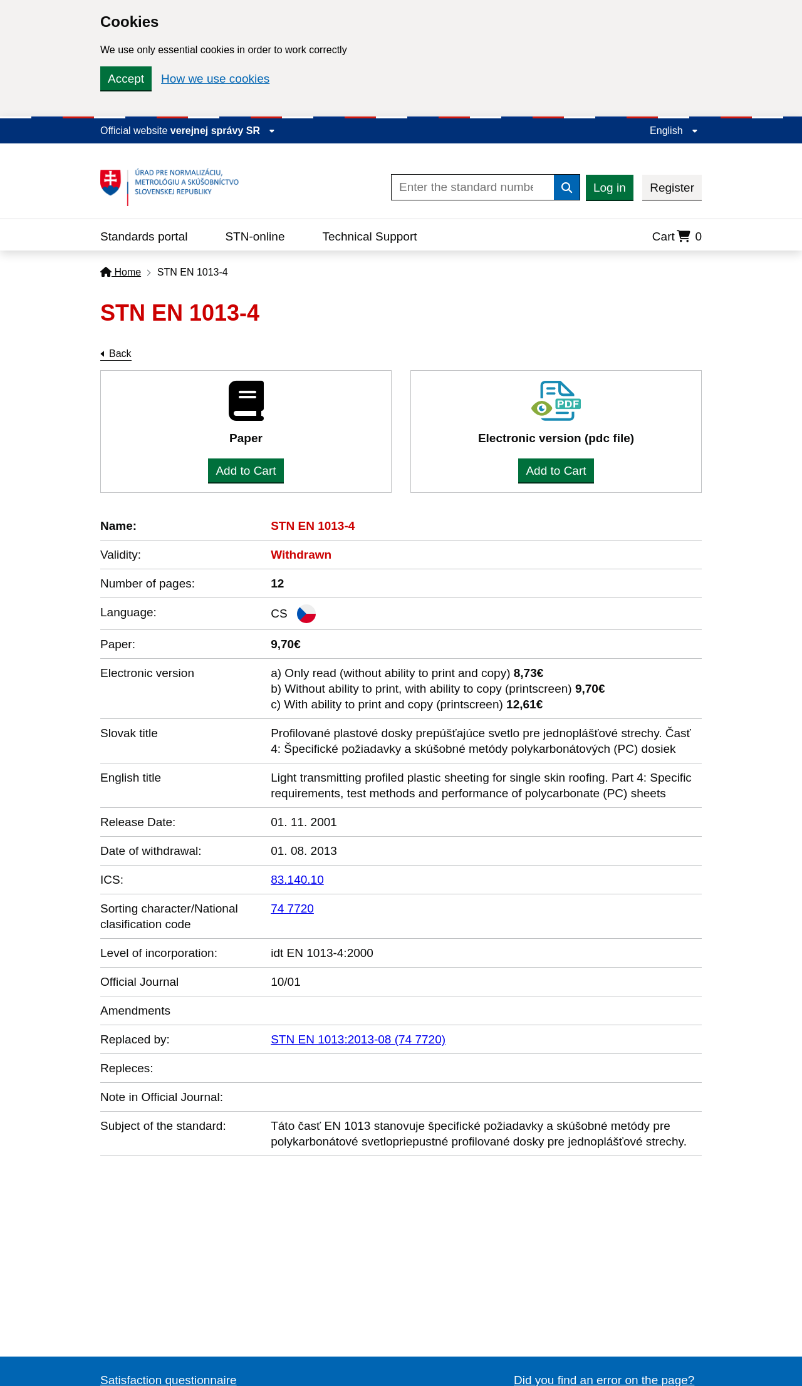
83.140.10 (297, 879)
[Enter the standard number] (473, 187)
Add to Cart (246, 470)
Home (120, 272)
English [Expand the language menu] (674, 130)
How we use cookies (215, 79)
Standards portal (143, 236)
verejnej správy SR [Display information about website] (223, 130)
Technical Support (369, 236)
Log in (609, 187)
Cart (677, 236)
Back (120, 353)
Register (672, 187)
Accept (126, 78)
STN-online (254, 236)
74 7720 (292, 908)
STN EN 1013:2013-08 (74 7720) (358, 1039)
